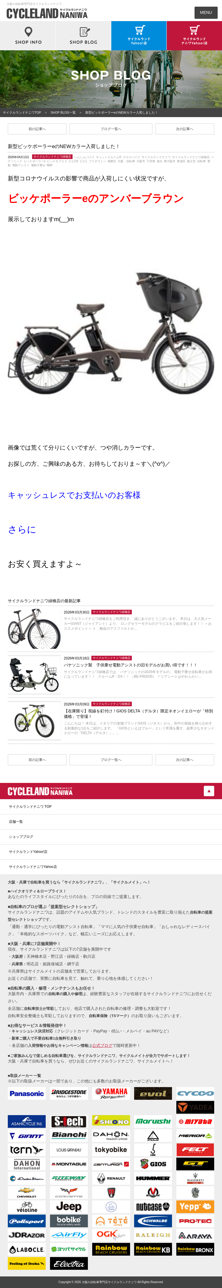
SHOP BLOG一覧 (63, 112)
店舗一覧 (16, 822)
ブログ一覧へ (111, 129)
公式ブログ (102, 1045)
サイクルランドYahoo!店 (28, 852)
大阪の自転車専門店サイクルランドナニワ (109, 1282)
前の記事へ (37, 129)
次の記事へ (184, 129)
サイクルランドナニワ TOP (30, 807)
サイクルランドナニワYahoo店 (33, 867)
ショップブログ (21, 837)
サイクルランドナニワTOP (22, 112)
